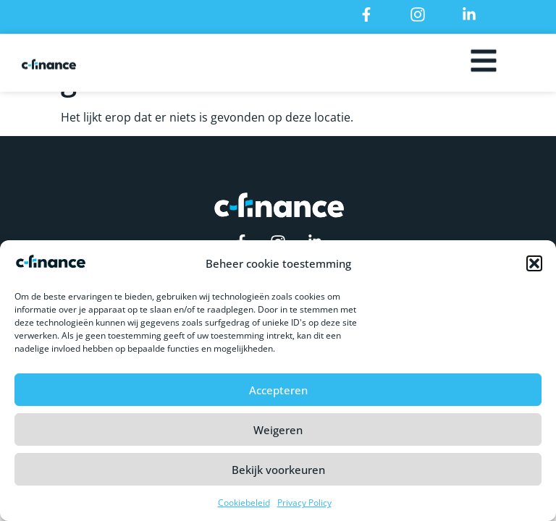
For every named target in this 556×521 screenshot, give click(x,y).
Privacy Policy (304, 507)
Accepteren (278, 395)
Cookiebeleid (244, 507)
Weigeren (278, 435)
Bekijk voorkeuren (278, 474)
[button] (534, 268)
